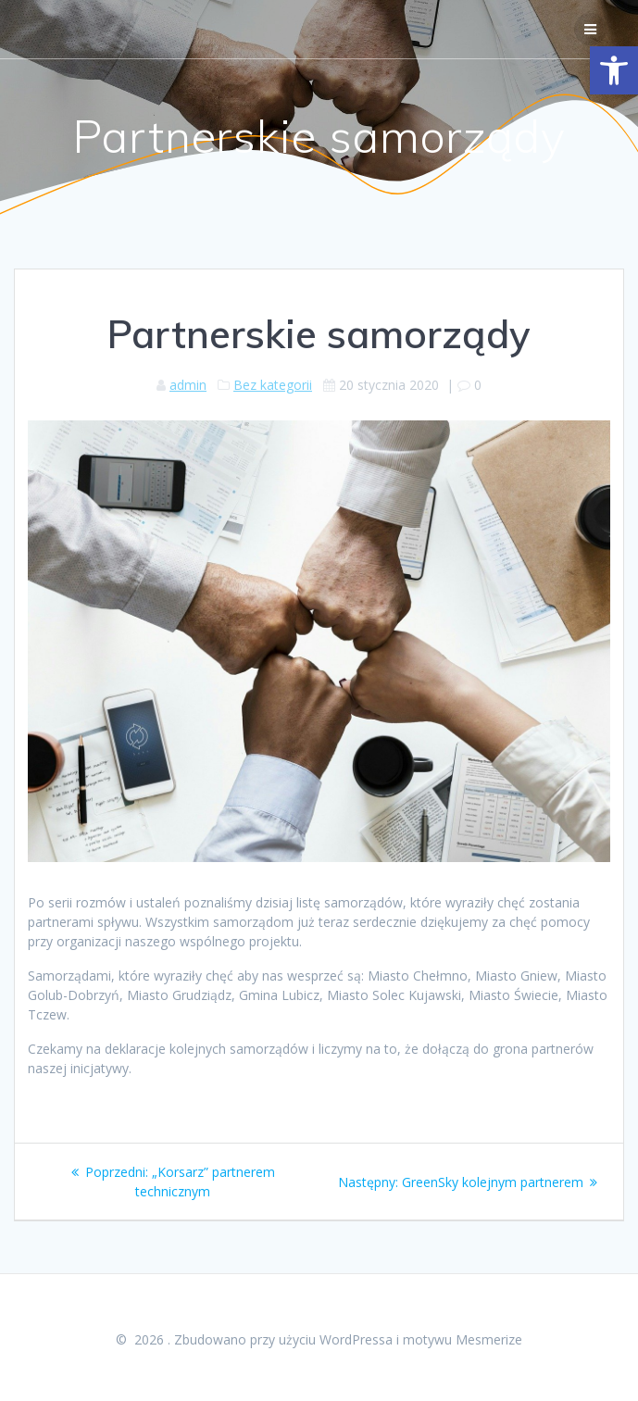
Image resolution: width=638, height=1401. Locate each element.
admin (187, 385)
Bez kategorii (272, 385)
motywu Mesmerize (462, 1339)
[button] (614, 70)
